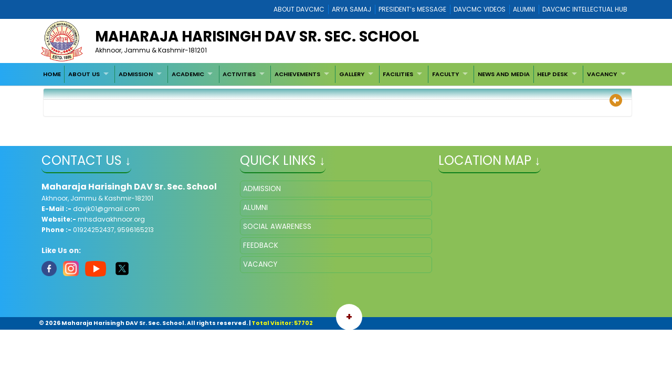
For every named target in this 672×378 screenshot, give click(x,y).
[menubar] (335, 74)
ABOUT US (84, 74)
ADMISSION (136, 74)
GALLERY (351, 74)
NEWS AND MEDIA (504, 74)
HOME (52, 74)
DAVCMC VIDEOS (480, 9)
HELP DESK (552, 74)
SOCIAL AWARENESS (277, 227)
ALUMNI (524, 9)
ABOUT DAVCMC (299, 9)
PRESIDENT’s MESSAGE (412, 9)
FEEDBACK (260, 245)
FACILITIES (398, 74)
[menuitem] (52, 74)
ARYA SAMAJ (351, 9)
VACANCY (602, 74)
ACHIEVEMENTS (297, 74)
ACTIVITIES (239, 74)
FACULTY (445, 74)
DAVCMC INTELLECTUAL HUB (584, 9)
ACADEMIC (188, 74)
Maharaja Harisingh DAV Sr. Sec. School (257, 36)
